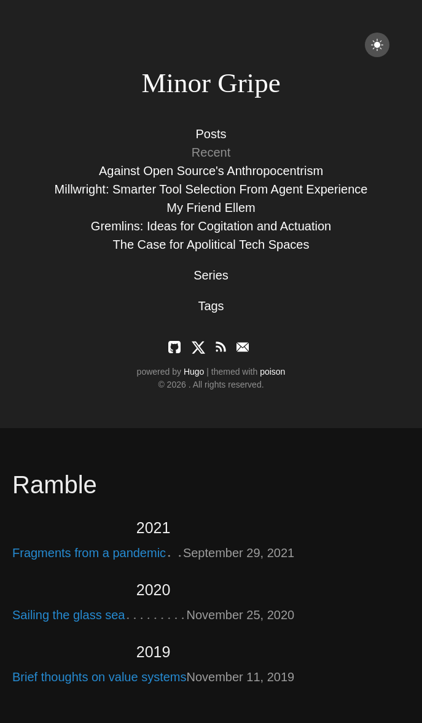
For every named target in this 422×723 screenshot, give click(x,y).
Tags (211, 306)
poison (272, 372)
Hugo (194, 372)
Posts (210, 134)
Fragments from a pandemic (89, 553)
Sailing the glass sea (68, 615)
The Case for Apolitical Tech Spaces (211, 244)
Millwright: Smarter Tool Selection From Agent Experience (211, 189)
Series (211, 275)
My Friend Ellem (210, 207)
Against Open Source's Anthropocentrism (211, 171)
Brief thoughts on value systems (99, 677)
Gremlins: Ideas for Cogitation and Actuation (211, 226)
